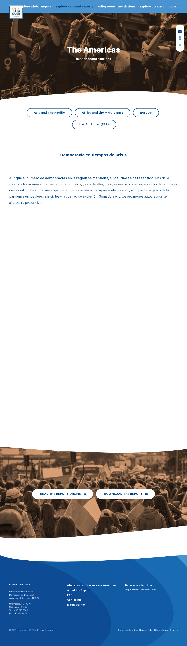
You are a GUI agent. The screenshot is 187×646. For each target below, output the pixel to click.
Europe (146, 112)
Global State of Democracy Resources (91, 585)
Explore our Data (152, 6)
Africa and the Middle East (102, 112)
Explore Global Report (35, 6)
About (173, 6)
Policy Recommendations (116, 6)
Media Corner (76, 604)
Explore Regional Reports (74, 6)
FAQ (69, 595)
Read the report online (60, 493)
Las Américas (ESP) (94, 124)
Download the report (123, 493)
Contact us (74, 599)
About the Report (78, 590)
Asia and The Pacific (49, 112)
